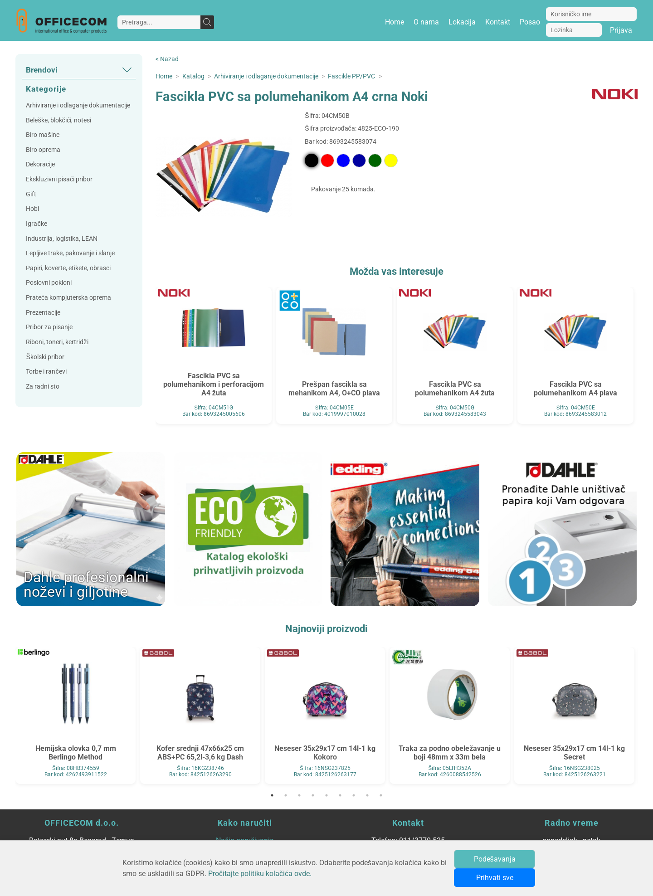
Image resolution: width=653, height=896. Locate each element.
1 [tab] (272, 795)
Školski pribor (45, 357)
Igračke (36, 224)
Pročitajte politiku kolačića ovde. (260, 873)
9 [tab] (380, 795)
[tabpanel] (75, 715)
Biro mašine (42, 135)
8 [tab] (367, 795)
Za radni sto (42, 386)
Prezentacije (43, 313)
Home (394, 22)
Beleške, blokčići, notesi (58, 120)
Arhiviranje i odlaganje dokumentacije (78, 105)
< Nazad (167, 59)
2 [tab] (285, 795)
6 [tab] (340, 795)
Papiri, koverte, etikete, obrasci (68, 268)
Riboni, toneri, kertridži (57, 342)
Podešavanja (495, 859)
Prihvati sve (494, 877)
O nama (426, 22)
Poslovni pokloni (49, 283)
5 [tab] (326, 795)
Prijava (621, 30)
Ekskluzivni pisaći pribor (59, 179)
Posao (530, 22)
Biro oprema (43, 150)
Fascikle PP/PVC (351, 76)
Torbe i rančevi (46, 371)
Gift (31, 194)
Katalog (193, 76)
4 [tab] (312, 795)
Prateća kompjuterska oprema (68, 298)
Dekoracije (40, 164)
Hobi (32, 209)
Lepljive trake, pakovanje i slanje (70, 253)
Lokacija (462, 22)
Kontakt (497, 22)
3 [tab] (299, 795)
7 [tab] (353, 795)
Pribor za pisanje (49, 327)
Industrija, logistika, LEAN (61, 239)
